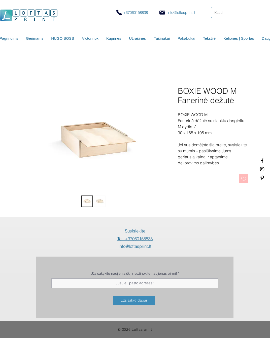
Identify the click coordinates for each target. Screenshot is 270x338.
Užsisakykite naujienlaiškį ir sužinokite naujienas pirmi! (133, 273)
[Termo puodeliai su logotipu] (262, 160)
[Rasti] (236, 12)
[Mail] (162, 12)
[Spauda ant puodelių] (262, 169)
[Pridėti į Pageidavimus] (243, 178)
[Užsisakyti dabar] (134, 300)
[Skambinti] (119, 12)
